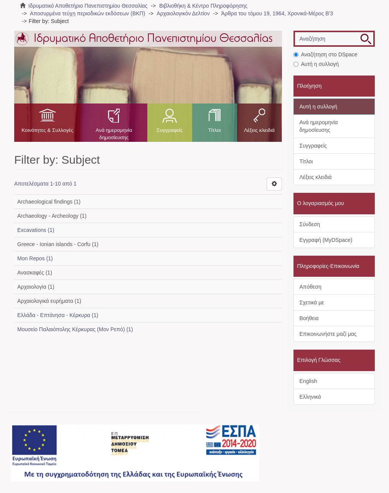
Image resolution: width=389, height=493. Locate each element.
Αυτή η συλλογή (316, 64)
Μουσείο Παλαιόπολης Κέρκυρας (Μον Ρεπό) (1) (75, 329)
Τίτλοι (214, 130)
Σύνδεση (310, 224)
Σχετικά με (312, 302)
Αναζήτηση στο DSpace (325, 54)
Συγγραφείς (170, 130)
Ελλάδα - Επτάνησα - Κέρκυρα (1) (57, 315)
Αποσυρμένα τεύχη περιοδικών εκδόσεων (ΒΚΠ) (87, 13)
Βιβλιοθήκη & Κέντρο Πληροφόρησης (203, 6)
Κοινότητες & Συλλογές (47, 130)
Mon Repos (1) (35, 258)
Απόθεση (310, 287)
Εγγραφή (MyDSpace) (326, 240)
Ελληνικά (310, 397)
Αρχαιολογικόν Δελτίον (183, 13)
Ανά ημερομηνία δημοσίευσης (114, 133)
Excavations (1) (35, 230)
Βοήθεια (309, 318)
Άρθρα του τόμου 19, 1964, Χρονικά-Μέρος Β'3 (277, 13)
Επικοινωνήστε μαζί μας (328, 334)
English (308, 381)
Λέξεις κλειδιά (259, 130)
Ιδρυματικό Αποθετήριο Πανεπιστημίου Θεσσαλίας (88, 6)
